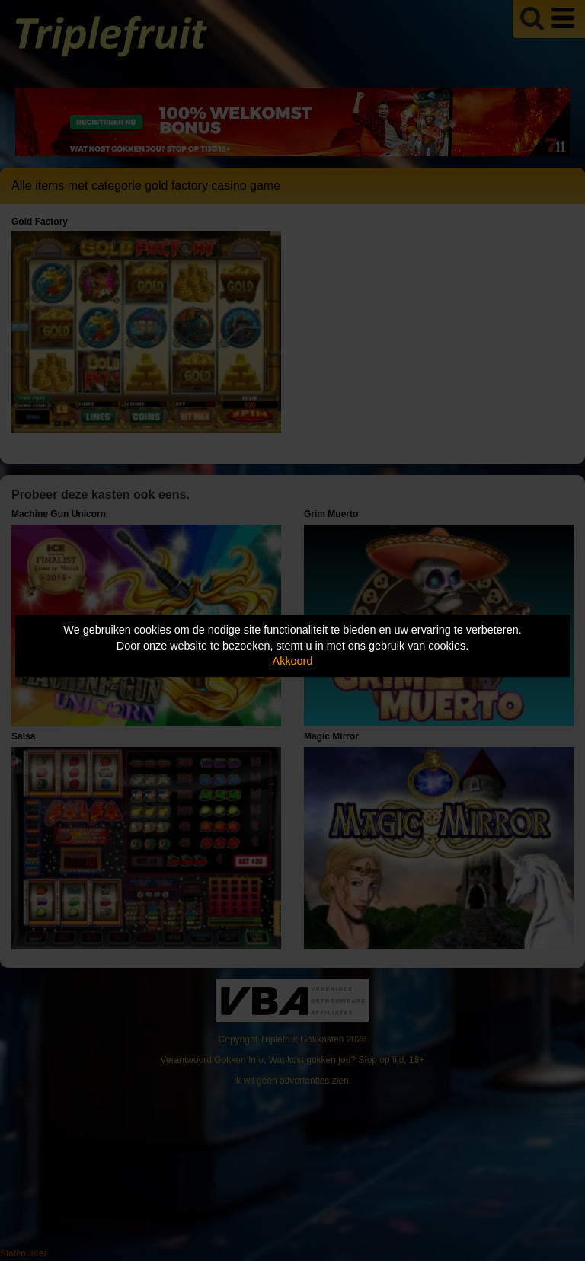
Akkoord (293, 661)
